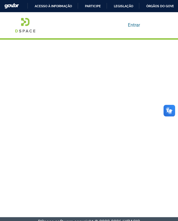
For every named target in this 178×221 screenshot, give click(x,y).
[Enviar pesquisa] (114, 25)
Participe (93, 6)
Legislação (123, 6)
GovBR (11, 6)
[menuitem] (122, 25)
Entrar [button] (134, 25)
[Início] (25, 25)
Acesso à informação (53, 6)
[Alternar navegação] (155, 25)
